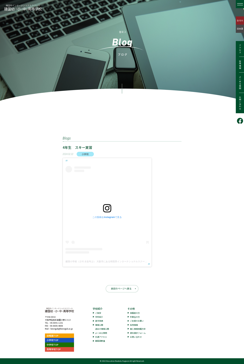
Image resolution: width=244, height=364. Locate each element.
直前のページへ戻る (121, 288)
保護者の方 (135, 312)
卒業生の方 (135, 316)
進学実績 (99, 320)
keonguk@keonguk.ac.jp (62, 328)
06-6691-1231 (56, 322)
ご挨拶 (98, 312)
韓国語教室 (100, 340)
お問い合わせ (240, 103)
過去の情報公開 (102, 328)
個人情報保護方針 (138, 328)
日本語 (240, 28)
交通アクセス (101, 336)
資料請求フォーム (138, 333)
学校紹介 (98, 308)
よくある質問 (240, 83)
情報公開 (99, 324)
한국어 (240, 20)
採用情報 (240, 64)
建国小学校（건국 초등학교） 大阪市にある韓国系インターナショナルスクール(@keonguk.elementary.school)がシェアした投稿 (131, 261)
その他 (131, 308)
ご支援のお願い (137, 320)
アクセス (240, 49)
